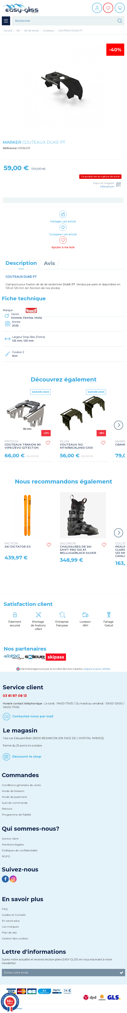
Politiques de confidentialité (19, 850)
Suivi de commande (15, 802)
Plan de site (9, 932)
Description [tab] (21, 263)
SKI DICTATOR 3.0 (18, 545)
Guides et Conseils (13, 914)
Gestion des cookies (15, 938)
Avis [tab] (49, 263)
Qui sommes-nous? (30, 828)
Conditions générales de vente (21, 785)
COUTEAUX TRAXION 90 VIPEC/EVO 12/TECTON (23, 444)
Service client (10, 838)
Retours (7, 808)
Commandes (20, 775)
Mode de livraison (13, 791)
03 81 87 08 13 (15, 696)
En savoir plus (22, 899)
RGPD (6, 856)
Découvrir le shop (26, 756)
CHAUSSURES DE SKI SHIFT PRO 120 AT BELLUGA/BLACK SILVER (78, 548)
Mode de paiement (14, 797)
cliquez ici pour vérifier (96, 669)
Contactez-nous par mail (32, 716)
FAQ (5, 909)
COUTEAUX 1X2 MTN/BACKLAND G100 (76, 444)
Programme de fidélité (16, 814)
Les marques (10, 926)
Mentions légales (13, 844)
